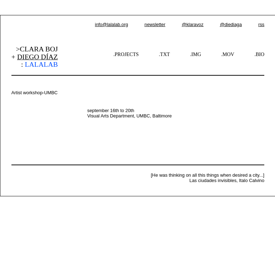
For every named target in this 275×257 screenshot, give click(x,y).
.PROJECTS (126, 54)
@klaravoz (193, 24)
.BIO (259, 54)
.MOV (227, 54)
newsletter (155, 24)
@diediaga (231, 24)
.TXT (164, 54)
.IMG (195, 54)
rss (261, 24)
